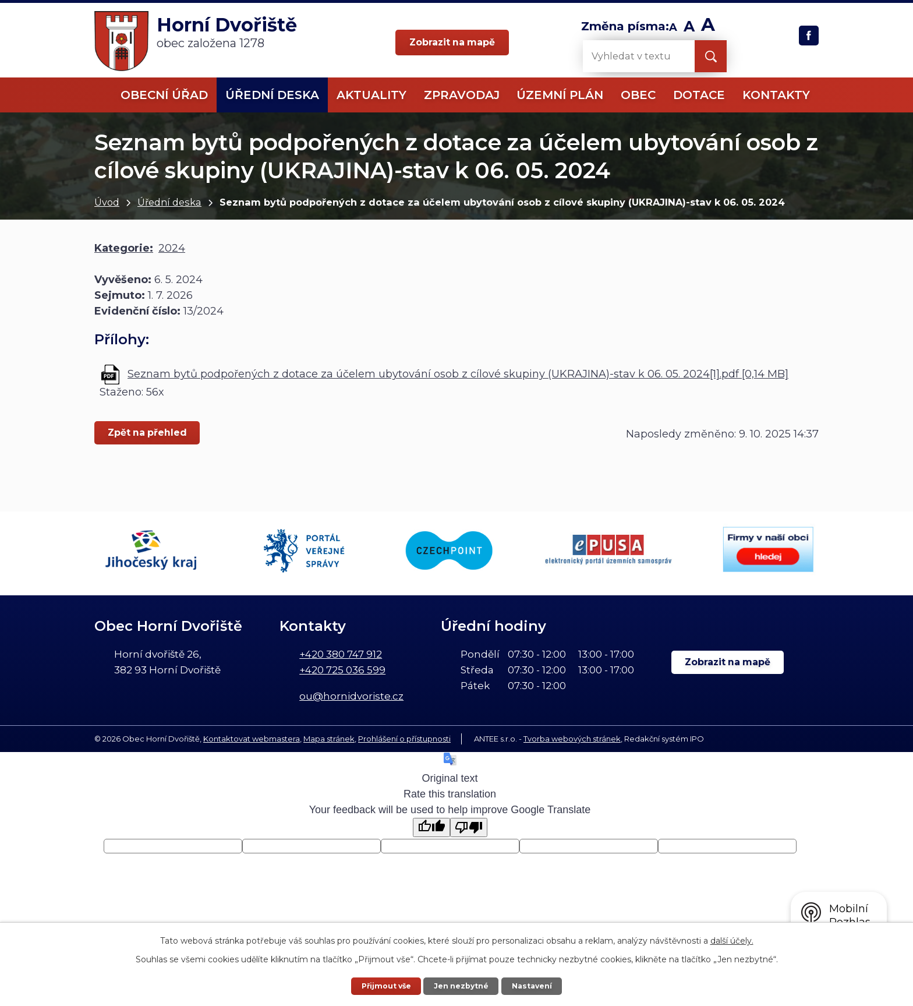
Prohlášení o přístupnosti (404, 738)
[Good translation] (431, 826)
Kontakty (776, 95)
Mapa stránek (329, 738)
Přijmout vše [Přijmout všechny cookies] (385, 985)
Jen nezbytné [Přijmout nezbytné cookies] (461, 985)
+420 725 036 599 (342, 669)
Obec (638, 95)
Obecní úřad (164, 95)
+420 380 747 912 (340, 653)
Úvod (106, 202)
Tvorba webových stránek (572, 738)
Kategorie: (123, 248)
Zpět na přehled (147, 432)
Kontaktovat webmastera (251, 738)
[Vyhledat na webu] (629, 56)
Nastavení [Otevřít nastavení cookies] (532, 985)
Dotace (699, 95)
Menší (673, 28)
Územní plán (559, 95)
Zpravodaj (462, 95)
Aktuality (371, 95)
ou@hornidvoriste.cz (351, 695)
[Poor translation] (468, 826)
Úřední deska (169, 202)
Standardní (689, 28)
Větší (708, 28)
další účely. (731, 940)
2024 (171, 248)
